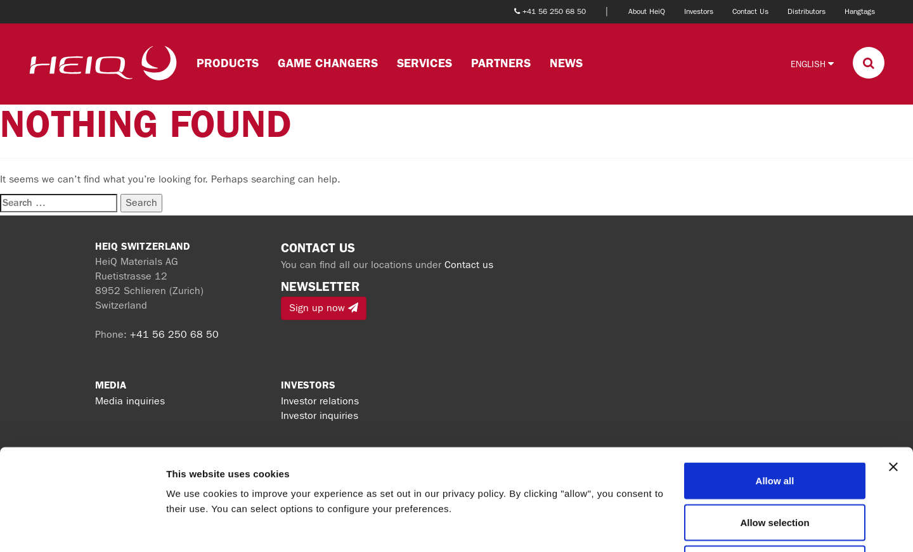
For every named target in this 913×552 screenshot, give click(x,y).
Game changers (328, 63)
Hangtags (860, 11)
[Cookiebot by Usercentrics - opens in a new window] (82, 527)
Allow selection (774, 427)
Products (228, 63)
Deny (775, 468)
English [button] (812, 63)
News (566, 63)
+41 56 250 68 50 (174, 334)
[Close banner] (893, 372)
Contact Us (750, 11)
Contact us (468, 265)
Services (424, 63)
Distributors (806, 11)
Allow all (775, 385)
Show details (665, 527)
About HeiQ (646, 11)
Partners (501, 63)
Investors (698, 11)
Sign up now (323, 308)
